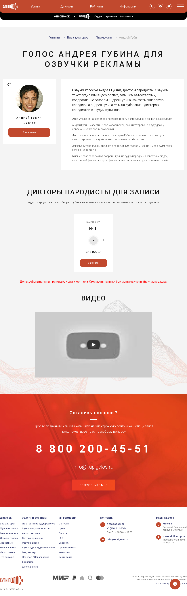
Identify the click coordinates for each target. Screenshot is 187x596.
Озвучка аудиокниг (32, 538)
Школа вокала (30, 566)
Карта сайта (65, 557)
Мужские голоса (9, 528)
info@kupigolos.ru (93, 466)
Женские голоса (9, 533)
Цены (62, 528)
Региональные (8, 547)
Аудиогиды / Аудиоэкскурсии (38, 547)
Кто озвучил (7, 557)
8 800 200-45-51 (93, 448)
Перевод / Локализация (35, 557)
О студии (64, 523)
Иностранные (7, 552)
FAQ (61, 538)
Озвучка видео (30, 542)
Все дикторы (7, 523)
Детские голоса (9, 538)
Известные (6, 542)
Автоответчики (31, 533)
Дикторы (66, 6)
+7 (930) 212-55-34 (116, 528)
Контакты (64, 552)
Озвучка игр (29, 552)
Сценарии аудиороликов (36, 528)
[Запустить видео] (93, 344)
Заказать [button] (29, 132)
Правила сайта (67, 547)
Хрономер (28, 562)
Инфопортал (128, 6)
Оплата (63, 533)
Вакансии (64, 542)
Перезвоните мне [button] (93, 485)
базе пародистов (93, 156)
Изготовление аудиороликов (38, 523)
